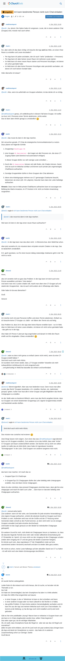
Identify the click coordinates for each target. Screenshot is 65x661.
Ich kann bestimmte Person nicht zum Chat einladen (32, 211)
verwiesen (36, 567)
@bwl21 (4, 211)
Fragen (7, 16)
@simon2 (4, 387)
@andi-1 (4, 28)
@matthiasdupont (7, 114)
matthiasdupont (11, 24)
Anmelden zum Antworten (54, 17)
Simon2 (8, 271)
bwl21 (8, 134)
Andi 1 (8, 46)
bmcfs (8, 575)
